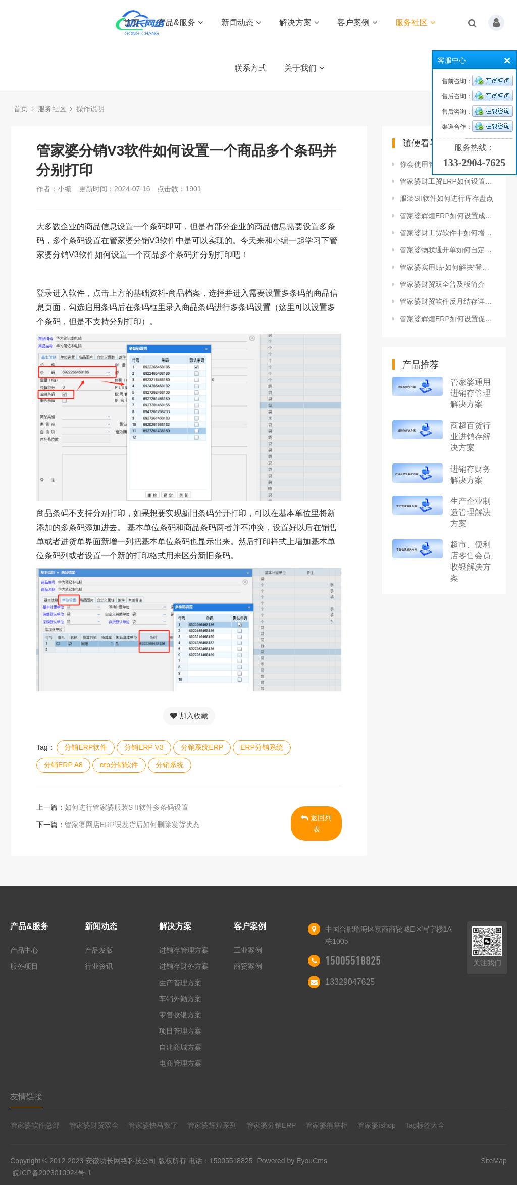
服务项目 (24, 966)
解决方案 (299, 22)
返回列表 (316, 823)
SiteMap (493, 1161)
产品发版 (99, 950)
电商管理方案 (180, 1063)
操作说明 (90, 109)
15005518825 (353, 960)
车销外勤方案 (180, 999)
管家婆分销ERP (271, 1125)
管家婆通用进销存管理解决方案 (470, 393)
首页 (131, 22)
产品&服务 (180, 22)
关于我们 (304, 68)
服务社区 (415, 22)
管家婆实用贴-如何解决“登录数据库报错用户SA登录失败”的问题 (448, 267)
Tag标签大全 (425, 1125)
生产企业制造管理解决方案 (470, 512)
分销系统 (170, 765)
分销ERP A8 (63, 765)
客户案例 (357, 22)
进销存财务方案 (184, 966)
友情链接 (26, 1096)
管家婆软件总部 (35, 1125)
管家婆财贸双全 (94, 1125)
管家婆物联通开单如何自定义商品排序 (448, 250)
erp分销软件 (119, 765)
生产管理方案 (180, 982)
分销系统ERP (202, 747)
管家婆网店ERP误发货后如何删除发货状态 (132, 824)
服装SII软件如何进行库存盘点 (446, 198)
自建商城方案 (180, 1047)
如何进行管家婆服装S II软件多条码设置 (126, 807)
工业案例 (248, 950)
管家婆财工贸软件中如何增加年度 (448, 233)
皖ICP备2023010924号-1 (52, 1173)
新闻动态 (241, 22)
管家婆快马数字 (153, 1125)
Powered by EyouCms (291, 1161)
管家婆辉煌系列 (212, 1125)
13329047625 (350, 981)
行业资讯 (99, 966)
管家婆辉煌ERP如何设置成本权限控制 (448, 216)
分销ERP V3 (144, 747)
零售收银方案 (180, 1015)
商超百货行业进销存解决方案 (470, 436)
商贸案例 (248, 966)
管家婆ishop (376, 1125)
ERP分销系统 (261, 747)
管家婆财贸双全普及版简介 (442, 284)
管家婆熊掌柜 (326, 1125)
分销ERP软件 (85, 747)
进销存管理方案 (184, 950)
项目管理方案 (180, 1031)
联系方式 (250, 68)
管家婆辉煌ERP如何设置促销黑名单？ (448, 319)
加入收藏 (189, 716)
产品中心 (24, 950)
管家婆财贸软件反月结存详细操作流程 (448, 301)
